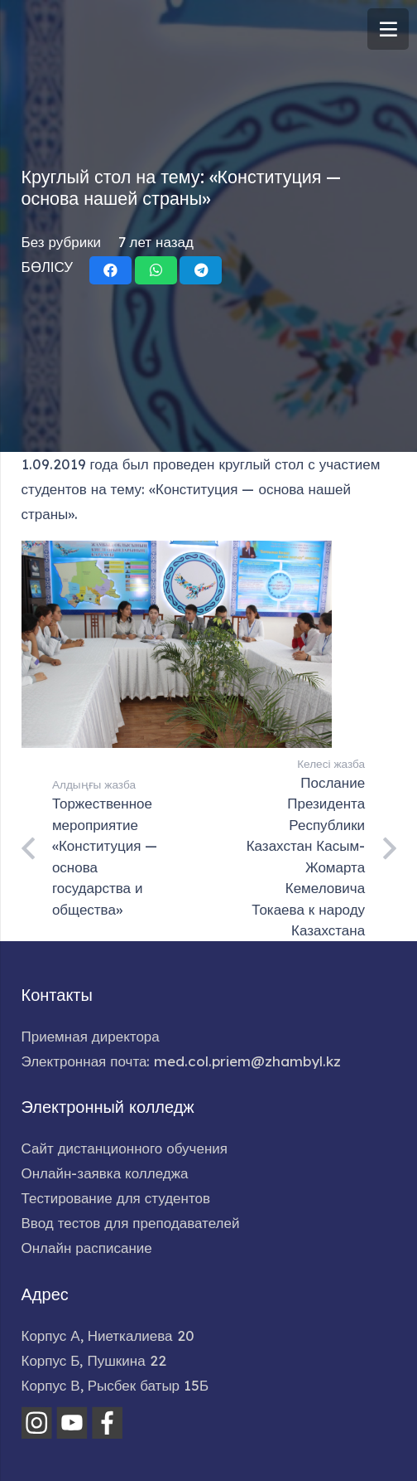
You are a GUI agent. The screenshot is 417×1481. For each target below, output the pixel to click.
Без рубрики (62, 241)
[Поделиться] (110, 270)
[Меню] (388, 29)
